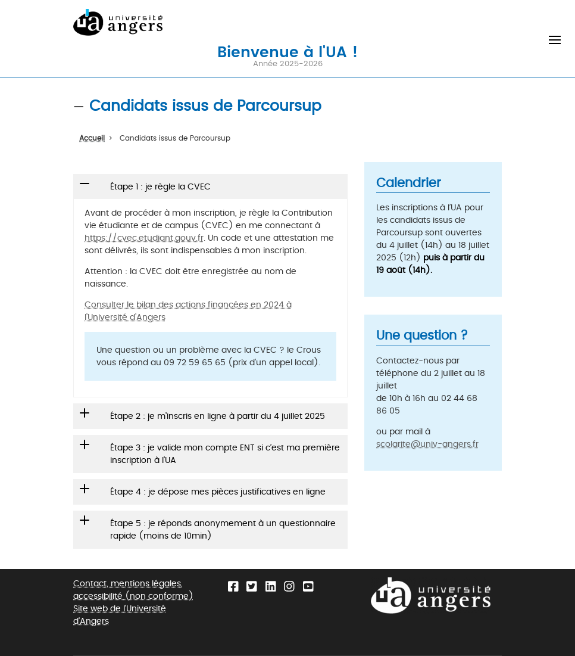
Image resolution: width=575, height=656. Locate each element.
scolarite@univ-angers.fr (427, 444)
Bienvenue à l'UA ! (287, 51)
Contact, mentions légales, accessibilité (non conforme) (133, 589)
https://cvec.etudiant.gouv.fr (144, 238)
